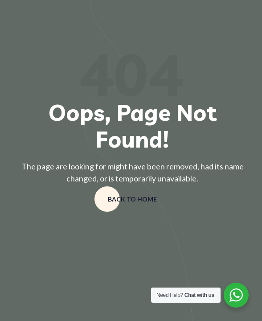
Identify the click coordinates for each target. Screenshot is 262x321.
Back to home (132, 199)
